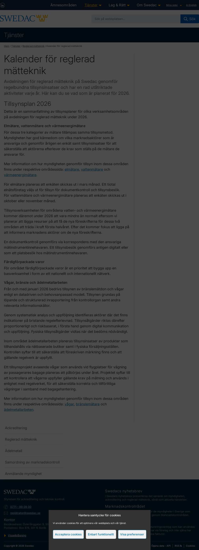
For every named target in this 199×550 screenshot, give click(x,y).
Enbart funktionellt (101, 534)
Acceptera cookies (68, 534)
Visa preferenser (132, 534)
